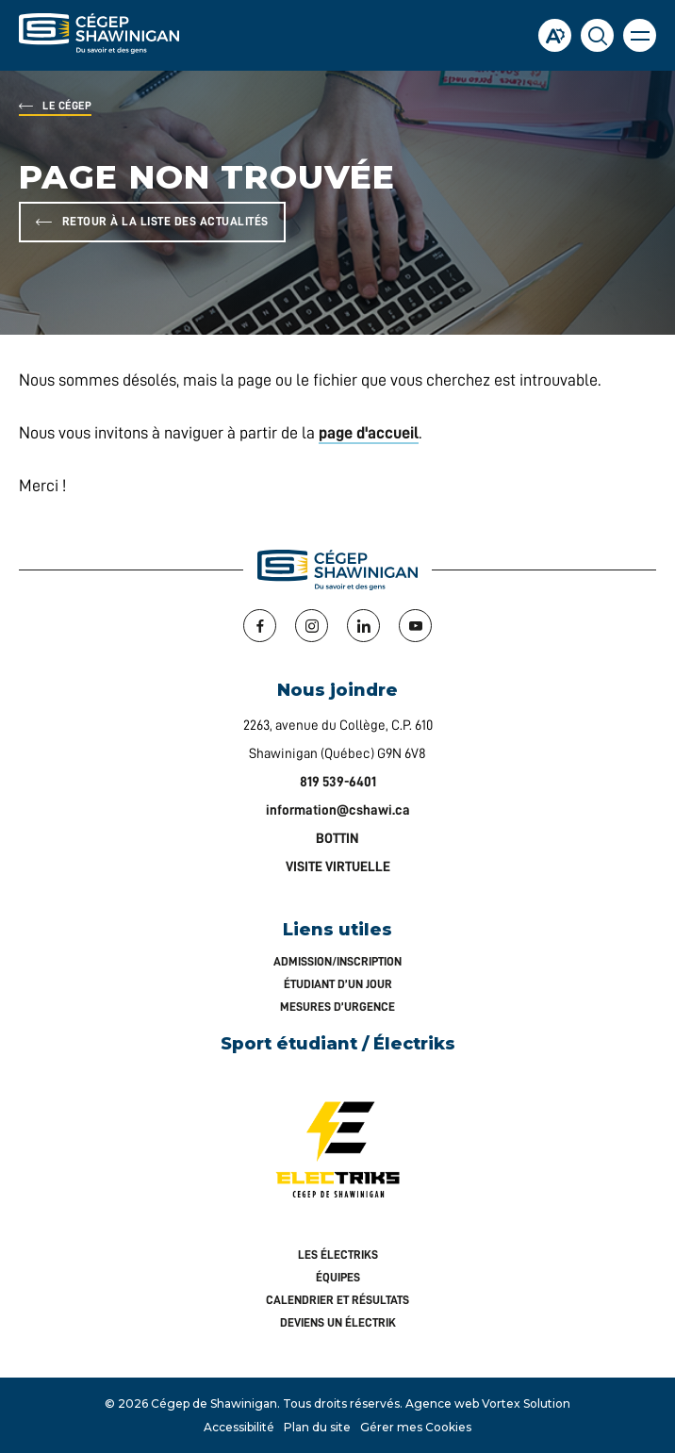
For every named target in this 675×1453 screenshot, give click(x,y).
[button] (639, 35)
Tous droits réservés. (343, 1403)
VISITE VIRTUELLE (338, 867)
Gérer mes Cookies (415, 1427)
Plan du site (317, 1427)
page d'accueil (369, 432)
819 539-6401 (338, 782)
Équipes (338, 1277)
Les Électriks (338, 1254)
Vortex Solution (526, 1403)
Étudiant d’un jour (338, 984)
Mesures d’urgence (337, 1006)
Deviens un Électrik (338, 1322)
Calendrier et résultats (337, 1300)
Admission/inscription (337, 961)
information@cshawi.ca (338, 810)
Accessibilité (239, 1427)
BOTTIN (337, 839)
